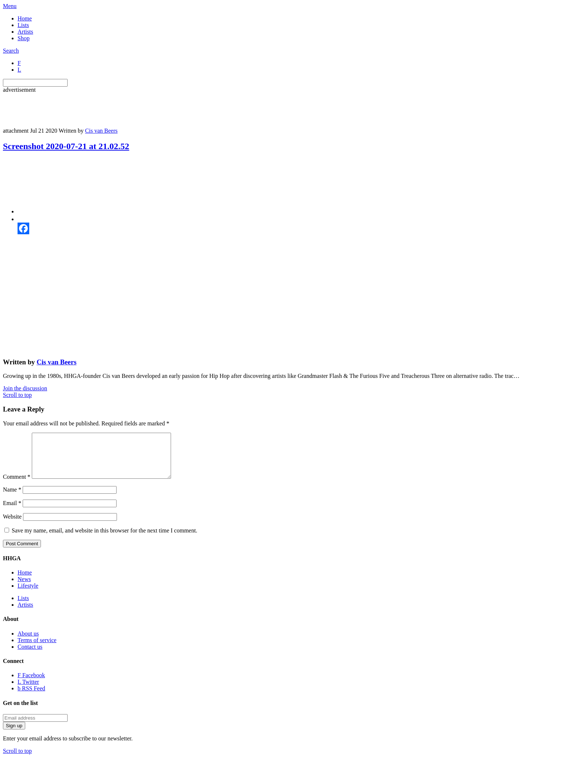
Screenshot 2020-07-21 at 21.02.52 (66, 146)
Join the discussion (25, 388)
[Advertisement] (136, 109)
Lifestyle (28, 594)
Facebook (31, 684)
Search (11, 51)
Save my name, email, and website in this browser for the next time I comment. (104, 539)
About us (28, 642)
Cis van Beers (101, 131)
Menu (9, 6)
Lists (23, 25)
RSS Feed (31, 697)
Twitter (28, 690)
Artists (25, 32)
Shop (24, 38)
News (24, 588)
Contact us (30, 655)
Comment (16, 485)
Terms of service (37, 649)
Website (12, 525)
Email (12, 512)
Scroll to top (17, 395)
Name (12, 498)
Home (25, 18)
